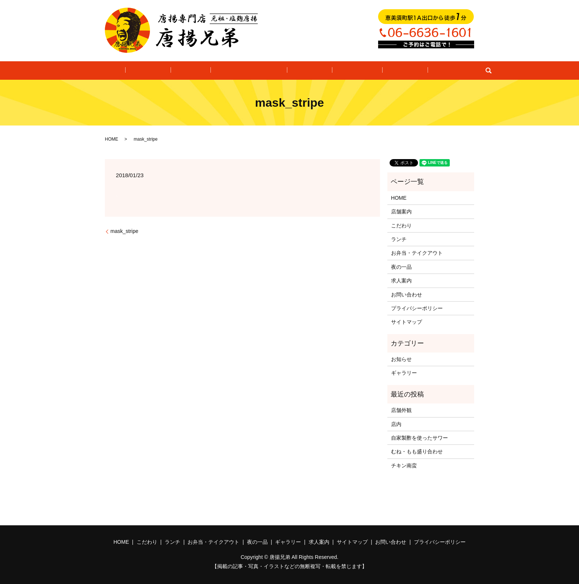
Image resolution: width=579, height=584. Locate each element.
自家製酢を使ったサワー (419, 438)
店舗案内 (401, 211)
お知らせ (401, 359)
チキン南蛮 (404, 465)
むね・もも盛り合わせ (417, 451)
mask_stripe (124, 231)
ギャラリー (347, 70)
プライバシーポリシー (417, 308)
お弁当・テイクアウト (250, 70)
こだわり (163, 70)
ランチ (197, 70)
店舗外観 (401, 410)
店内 (396, 424)
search (461, 70)
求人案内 (387, 70)
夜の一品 (306, 70)
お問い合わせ (431, 70)
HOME (128, 70)
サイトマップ (406, 322)
